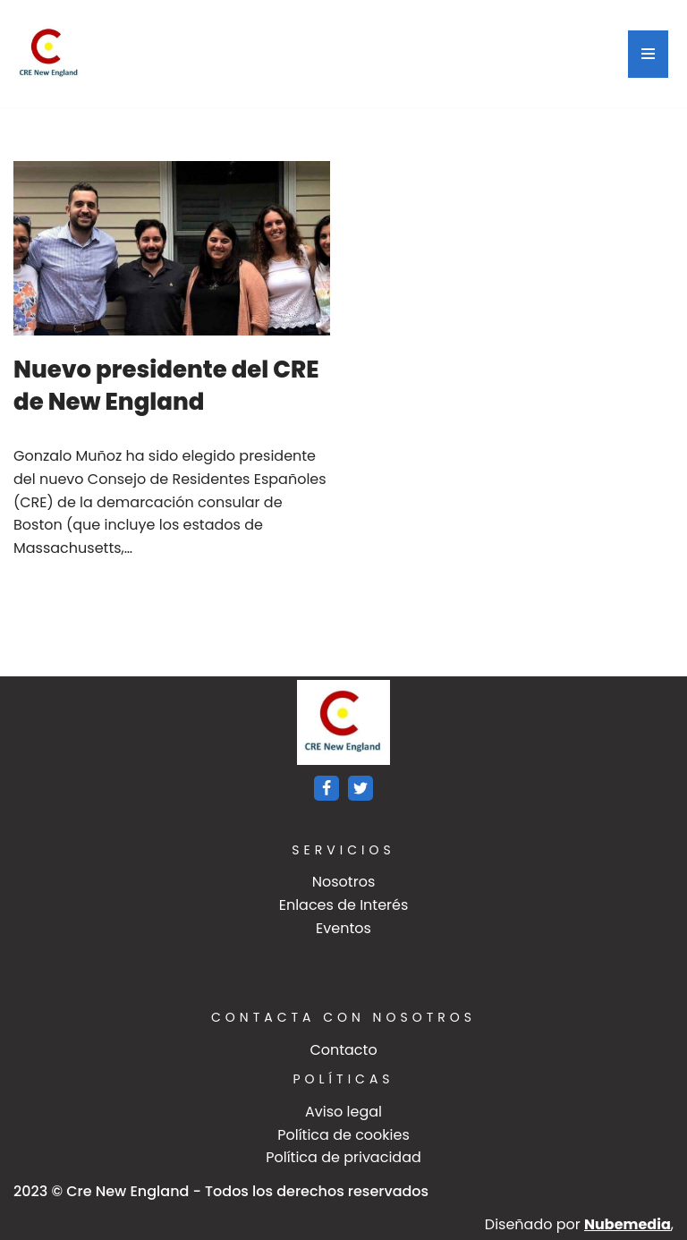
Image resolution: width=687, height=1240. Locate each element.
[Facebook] (326, 788)
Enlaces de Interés (344, 905)
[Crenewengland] (49, 53)
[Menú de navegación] (648, 54)
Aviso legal (343, 1111)
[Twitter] (360, 788)
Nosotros (343, 881)
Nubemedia (627, 1224)
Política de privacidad (343, 1157)
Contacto (343, 1050)
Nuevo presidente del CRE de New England (166, 385)
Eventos (343, 928)
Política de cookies (343, 1135)
